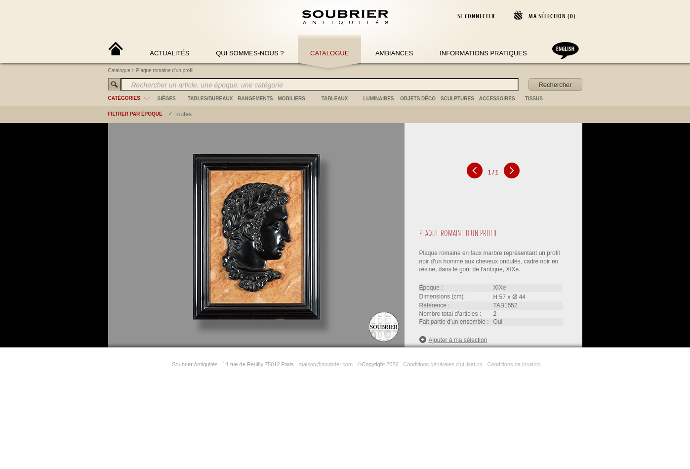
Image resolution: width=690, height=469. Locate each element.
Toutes (183, 114)
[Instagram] (165, 364)
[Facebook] (154, 364)
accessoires (497, 98)
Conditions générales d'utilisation (442, 364)
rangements (255, 98)
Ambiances (394, 53)
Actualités (169, 53)
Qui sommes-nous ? (250, 53)
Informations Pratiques (483, 53)
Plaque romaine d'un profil (165, 70)
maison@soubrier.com (325, 364)
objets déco (418, 98)
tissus (534, 98)
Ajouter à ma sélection (453, 339)
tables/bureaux (210, 98)
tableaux (335, 98)
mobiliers (291, 98)
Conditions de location (514, 364)
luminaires (378, 98)
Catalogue (329, 53)
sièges (167, 98)
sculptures (457, 98)
